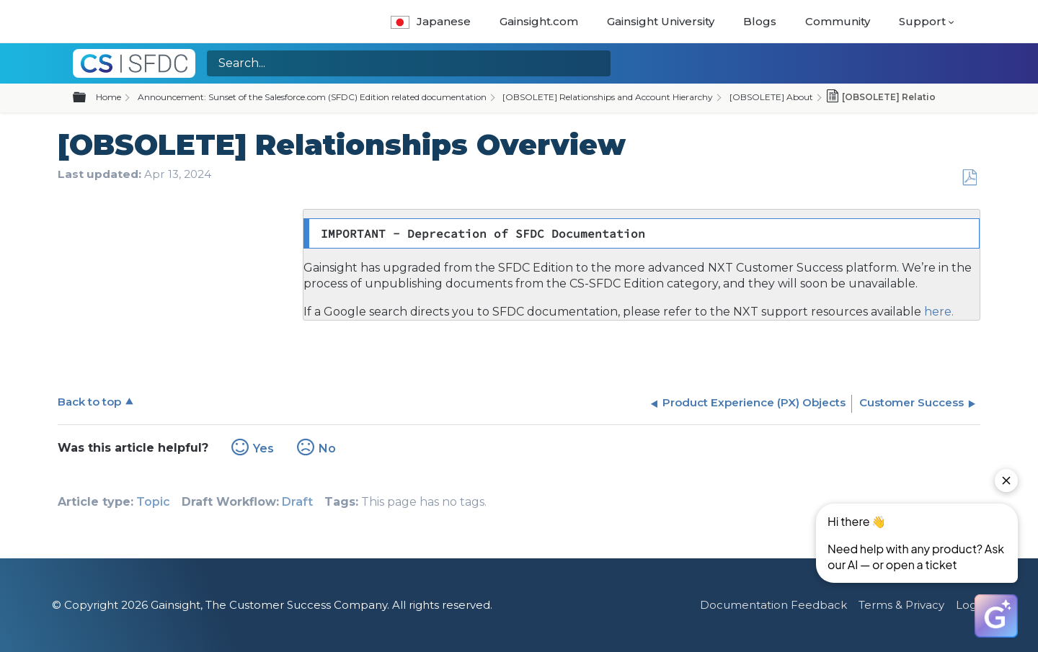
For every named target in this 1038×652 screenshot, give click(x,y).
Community (837, 21)
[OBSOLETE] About (771, 96)
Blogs (759, 21)
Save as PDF (969, 178)
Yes (263, 448)
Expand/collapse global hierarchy (88, 98)
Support (922, 21)
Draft (297, 502)
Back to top (89, 401)
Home (108, 96)
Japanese (431, 21)
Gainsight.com (539, 21)
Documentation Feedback (773, 605)
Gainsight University (660, 21)
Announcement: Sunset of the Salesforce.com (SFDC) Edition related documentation (312, 96)
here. (937, 311)
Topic (153, 502)
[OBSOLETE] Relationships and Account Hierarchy (607, 96)
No (327, 448)
